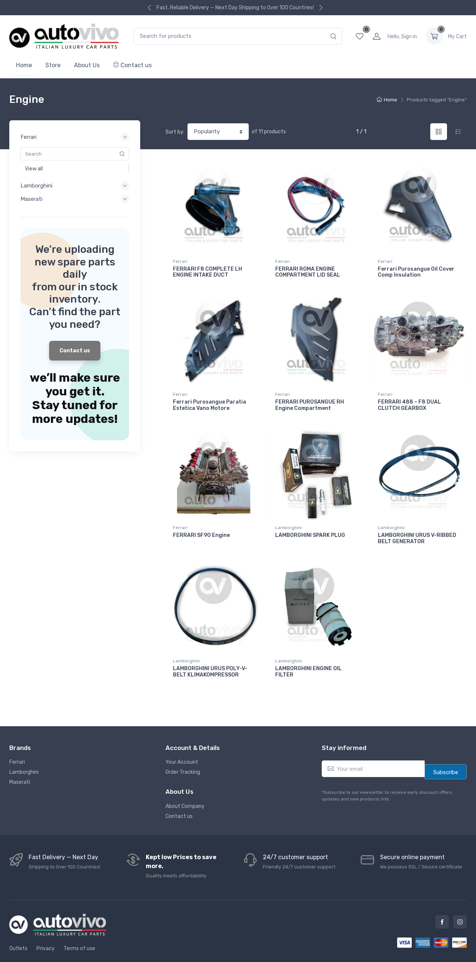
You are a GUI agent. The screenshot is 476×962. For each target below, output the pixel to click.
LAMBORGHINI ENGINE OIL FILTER (308, 656)
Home (24, 65)
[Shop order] (218, 131)
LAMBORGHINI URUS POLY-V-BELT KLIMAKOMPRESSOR (210, 656)
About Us (87, 65)
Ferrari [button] (74, 137)
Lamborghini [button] (74, 186)
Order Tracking (182, 752)
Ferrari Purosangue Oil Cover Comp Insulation (416, 272)
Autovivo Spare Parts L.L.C (262, 949)
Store (53, 65)
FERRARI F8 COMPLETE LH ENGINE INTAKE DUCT (207, 272)
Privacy (45, 928)
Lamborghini (288, 517)
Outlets (18, 928)
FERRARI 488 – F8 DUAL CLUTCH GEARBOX (409, 400)
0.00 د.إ (457, 36)
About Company (185, 786)
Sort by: (174, 132)
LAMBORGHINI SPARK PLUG (310, 525)
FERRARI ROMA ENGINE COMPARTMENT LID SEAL (307, 272)
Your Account (181, 742)
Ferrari (180, 261)
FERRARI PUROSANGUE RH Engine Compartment (309, 400)
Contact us (132, 65)
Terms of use (79, 928)
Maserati (19, 762)
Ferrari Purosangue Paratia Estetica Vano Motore (209, 400)
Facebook (442, 902)
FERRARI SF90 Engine (201, 525)
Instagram (460, 902)
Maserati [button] (74, 199)
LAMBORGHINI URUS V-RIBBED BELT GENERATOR (417, 528)
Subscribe (445, 752)
